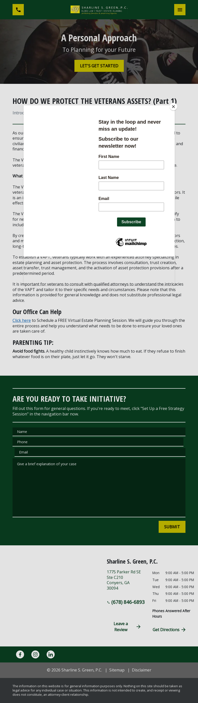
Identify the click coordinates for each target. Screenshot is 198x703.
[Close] (173, 106)
